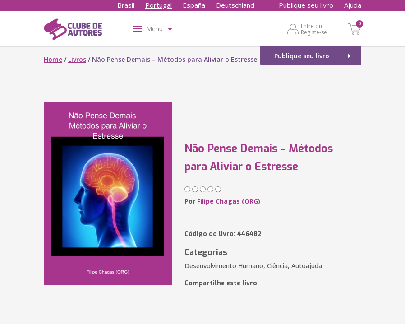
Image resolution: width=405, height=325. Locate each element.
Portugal (158, 4)
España (194, 4)
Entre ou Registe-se (314, 29)
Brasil (125, 4)
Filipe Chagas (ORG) (228, 201)
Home (53, 59)
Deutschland (235, 4)
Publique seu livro (306, 4)
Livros (77, 59)
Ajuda (352, 4)
